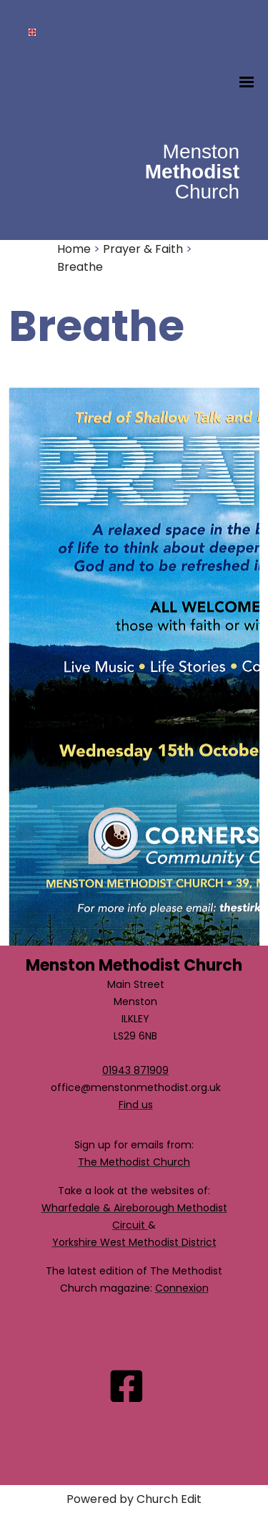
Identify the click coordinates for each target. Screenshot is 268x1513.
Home (74, 249)
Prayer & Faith (143, 249)
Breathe (80, 267)
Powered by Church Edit (134, 1499)
